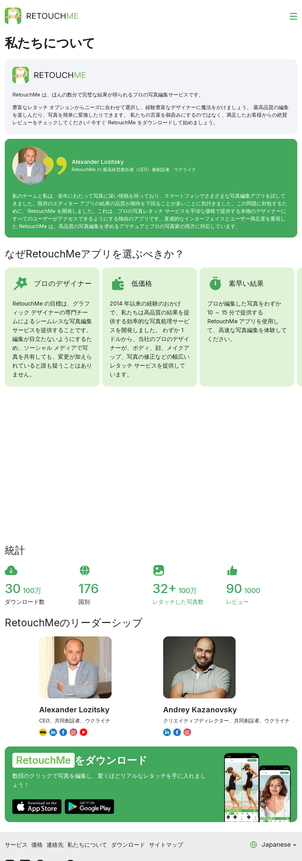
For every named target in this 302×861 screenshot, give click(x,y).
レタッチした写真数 (178, 601)
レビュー (237, 601)
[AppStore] (37, 806)
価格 (37, 844)
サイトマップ (166, 844)
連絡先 (55, 844)
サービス (16, 844)
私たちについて (87, 844)
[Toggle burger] (289, 15)
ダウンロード (128, 844)
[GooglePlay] (89, 806)
